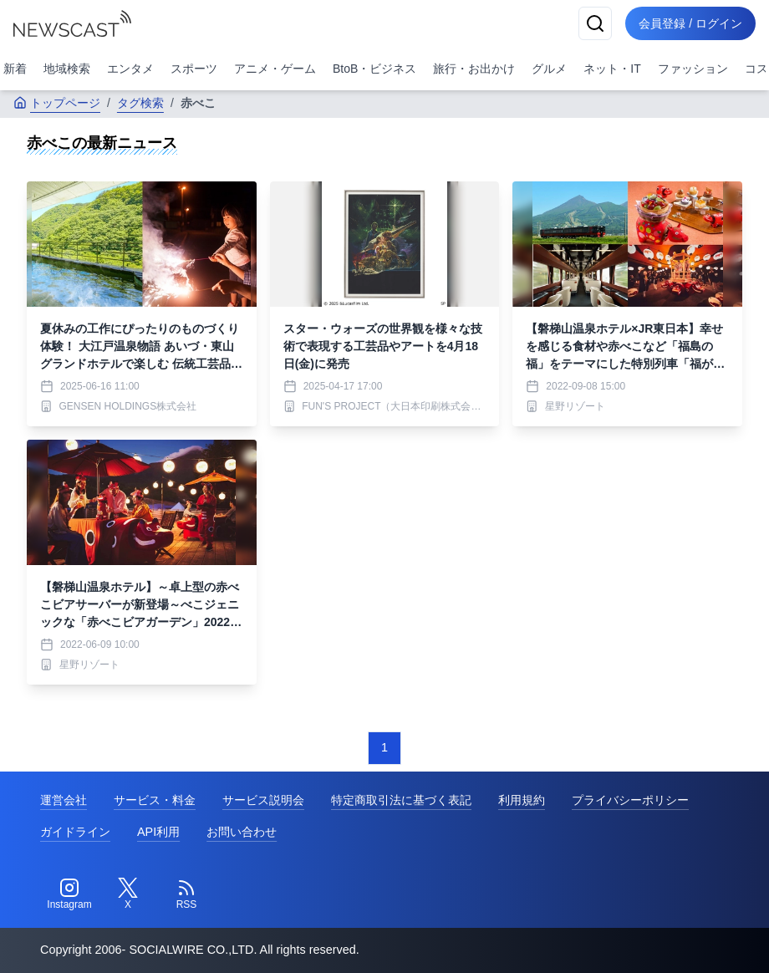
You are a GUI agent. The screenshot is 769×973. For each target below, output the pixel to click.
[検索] (595, 23)
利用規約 (521, 800)
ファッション (693, 68)
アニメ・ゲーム (275, 68)
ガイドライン (75, 831)
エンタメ (130, 68)
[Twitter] (128, 894)
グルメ (549, 68)
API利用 (158, 831)
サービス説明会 (263, 800)
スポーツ (194, 68)
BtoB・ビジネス (374, 68)
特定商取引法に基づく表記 (401, 800)
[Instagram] (69, 894)
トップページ (56, 103)
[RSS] (186, 894)
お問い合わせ (241, 831)
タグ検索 (140, 103)
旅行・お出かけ (474, 68)
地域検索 (66, 68)
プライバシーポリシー (630, 800)
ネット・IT (611, 68)
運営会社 (63, 800)
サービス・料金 (155, 800)
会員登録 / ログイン (690, 23)
